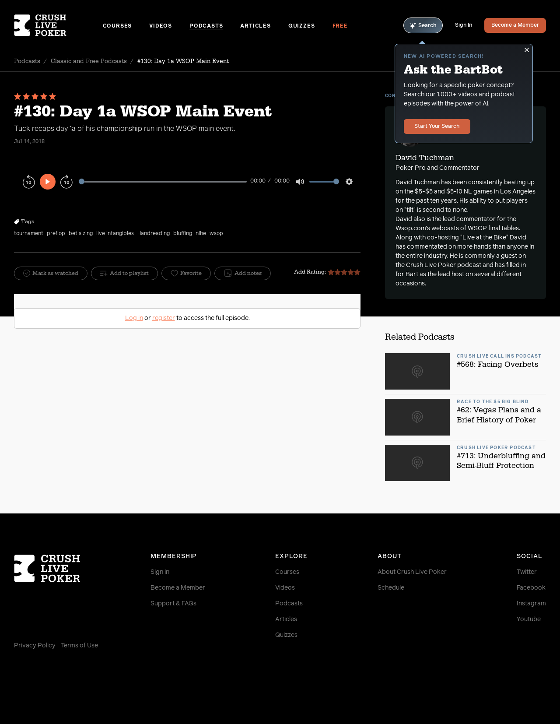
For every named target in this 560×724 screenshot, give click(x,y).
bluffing (182, 233)
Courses (117, 26)
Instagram (531, 604)
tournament (28, 233)
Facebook (531, 588)
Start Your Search (437, 126)
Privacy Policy (35, 646)
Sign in (159, 572)
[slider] (163, 181)
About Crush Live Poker (412, 572)
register (163, 318)
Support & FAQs (173, 604)
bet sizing (81, 233)
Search (423, 25)
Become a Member (515, 25)
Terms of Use (79, 646)
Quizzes (301, 26)
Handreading (153, 233)
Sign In (463, 25)
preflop (56, 233)
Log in (134, 318)
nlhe (201, 233)
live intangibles (115, 233)
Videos (160, 26)
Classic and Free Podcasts (89, 61)
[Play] (48, 182)
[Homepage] (58, 25)
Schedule (391, 588)
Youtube (529, 619)
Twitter (527, 572)
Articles (255, 26)
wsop (216, 233)
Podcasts (206, 26)
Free (340, 26)
